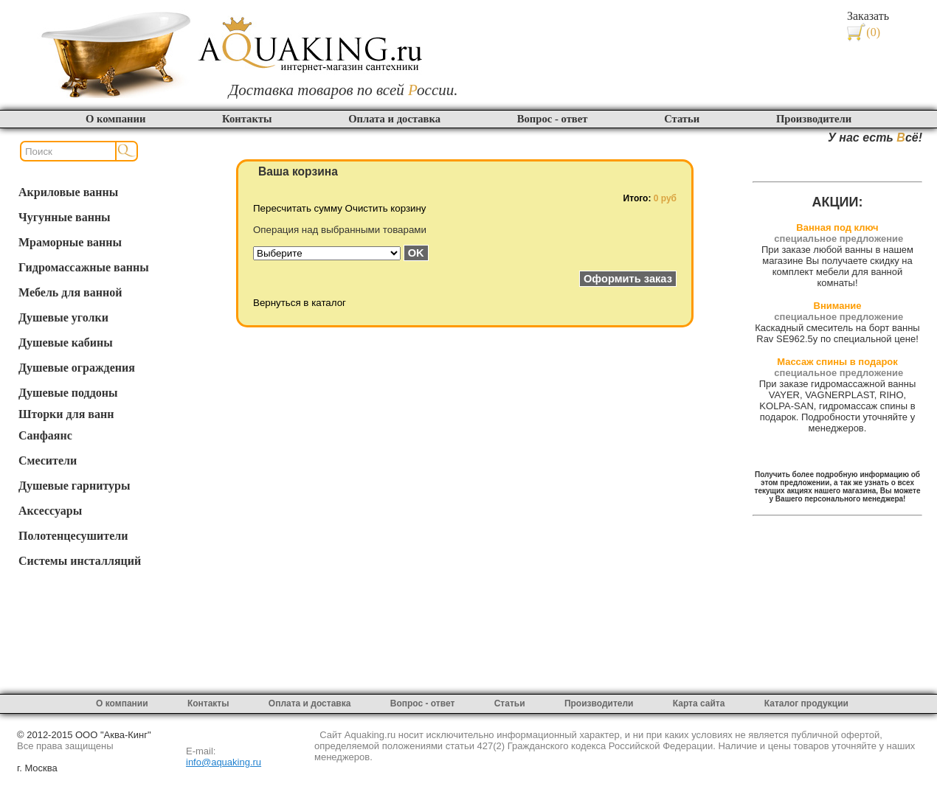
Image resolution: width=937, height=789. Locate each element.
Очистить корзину (385, 208)
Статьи (681, 119)
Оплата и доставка (394, 119)
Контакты (247, 119)
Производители (813, 119)
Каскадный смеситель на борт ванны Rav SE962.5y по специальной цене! (837, 333)
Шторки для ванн (66, 414)
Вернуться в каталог (299, 302)
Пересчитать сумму (297, 208)
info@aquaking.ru (223, 762)
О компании (115, 119)
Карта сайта (699, 703)
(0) (873, 32)
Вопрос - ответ (552, 119)
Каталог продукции (806, 703)
